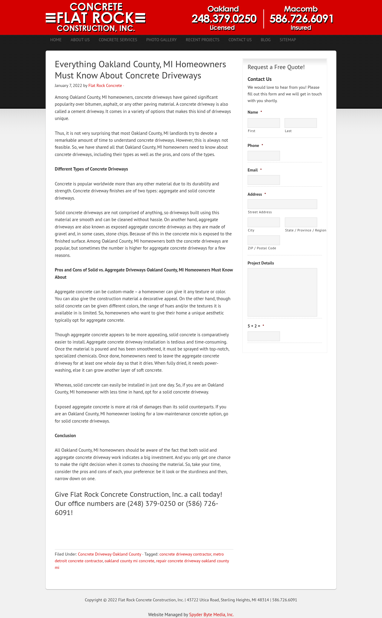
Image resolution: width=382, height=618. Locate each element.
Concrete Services (118, 39)
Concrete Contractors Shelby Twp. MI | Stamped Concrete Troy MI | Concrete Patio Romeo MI (191, 17)
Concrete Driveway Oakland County (109, 554)
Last (288, 130)
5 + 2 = (256, 326)
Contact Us (240, 39)
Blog (266, 39)
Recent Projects (202, 39)
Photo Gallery (161, 39)
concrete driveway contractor (185, 554)
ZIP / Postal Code (262, 248)
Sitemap (288, 39)
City (251, 230)
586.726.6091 (284, 600)
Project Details (261, 263)
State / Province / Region (301, 230)
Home (56, 39)
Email (255, 170)
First (251, 130)
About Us (80, 39)
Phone (255, 145)
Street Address (260, 212)
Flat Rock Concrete (105, 85)
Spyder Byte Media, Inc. (211, 614)
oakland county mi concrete (129, 560)
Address (257, 194)
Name (255, 112)
